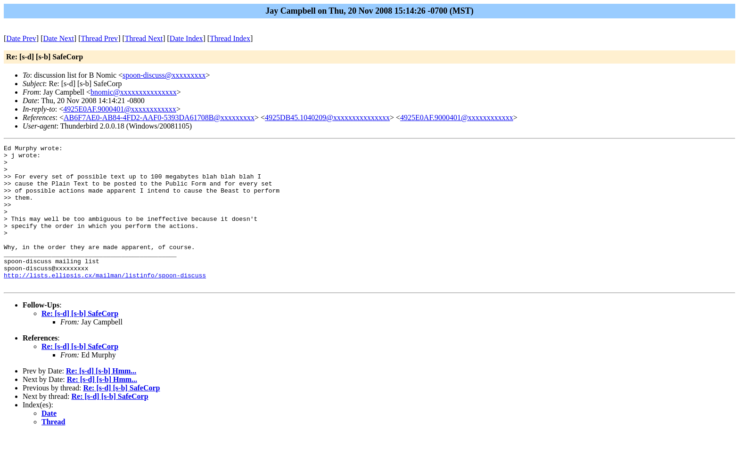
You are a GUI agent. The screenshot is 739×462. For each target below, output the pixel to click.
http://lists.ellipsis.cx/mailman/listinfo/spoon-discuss (105, 302)
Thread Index (230, 38)
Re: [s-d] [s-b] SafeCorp (79, 342)
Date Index (186, 38)
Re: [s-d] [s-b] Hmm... (101, 399)
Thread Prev (99, 38)
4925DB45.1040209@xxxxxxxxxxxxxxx (327, 117)
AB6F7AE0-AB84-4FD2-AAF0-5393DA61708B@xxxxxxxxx (159, 117)
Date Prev (21, 38)
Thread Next (144, 38)
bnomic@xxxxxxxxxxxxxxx (133, 92)
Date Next (58, 38)
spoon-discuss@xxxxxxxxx (164, 75)
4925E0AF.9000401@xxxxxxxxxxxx (119, 109)
